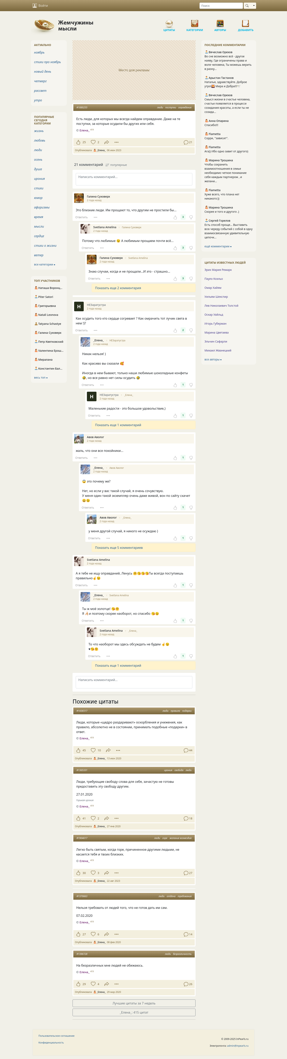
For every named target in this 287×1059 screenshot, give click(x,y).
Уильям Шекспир (216, 297)
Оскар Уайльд (213, 314)
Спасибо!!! (211, 125)
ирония (168, 770)
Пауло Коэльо (213, 279)
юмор (38, 198)
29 (84, 984)
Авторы (220, 22)
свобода (178, 770)
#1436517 (82, 711)
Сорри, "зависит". (216, 138)
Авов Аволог (116, 468)
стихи (38, 188)
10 (99, 750)
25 (84, 142)
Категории (194, 22)
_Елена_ (128, 395)
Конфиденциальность (51, 1042)
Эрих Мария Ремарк (218, 270)
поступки (170, 107)
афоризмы (42, 207)
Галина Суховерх (131, 227)
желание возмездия (181, 838)
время (38, 217)
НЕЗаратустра (117, 340)
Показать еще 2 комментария (118, 288)
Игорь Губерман (215, 323)
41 (84, 818)
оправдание (185, 107)
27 (84, 934)
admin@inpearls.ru (238, 1045)
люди (160, 107)
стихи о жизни (45, 245)
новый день (42, 71)
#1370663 (82, 896)
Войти (40, 5)
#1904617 (82, 838)
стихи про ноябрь (47, 62)
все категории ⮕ (44, 264)
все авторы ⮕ (213, 359)
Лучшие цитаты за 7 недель (134, 1003)
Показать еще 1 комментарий (118, 425)
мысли (39, 226)
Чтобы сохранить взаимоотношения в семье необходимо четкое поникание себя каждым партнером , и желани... (225, 172)
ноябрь (39, 52)
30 (84, 873)
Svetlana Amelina (138, 258)
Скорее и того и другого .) (221, 211)
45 (84, 750)
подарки (187, 711)
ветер (38, 255)
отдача (171, 896)
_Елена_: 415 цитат (134, 1012)
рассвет (40, 90)
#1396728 (82, 954)
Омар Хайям (212, 288)
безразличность (182, 954)
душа (38, 169)
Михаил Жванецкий (217, 350)
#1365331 (82, 770)
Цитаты (169, 22)
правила (175, 711)
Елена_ (84, 738)
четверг (40, 81)
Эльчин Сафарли (215, 341)
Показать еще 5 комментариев (119, 547)
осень (38, 159)
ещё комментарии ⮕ (218, 246)
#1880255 (82, 107)
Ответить (81, 217)
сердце (39, 236)
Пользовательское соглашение (56, 1035)
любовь (39, 140)
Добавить (245, 22)
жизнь (39, 131)
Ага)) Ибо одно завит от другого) (226, 151)
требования (185, 896)
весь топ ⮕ (41, 377)
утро (38, 100)
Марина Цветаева (216, 332)
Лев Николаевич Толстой (221, 305)
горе (164, 838)
